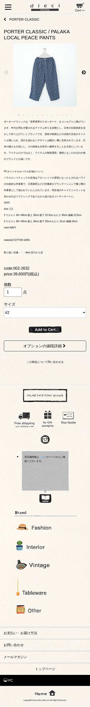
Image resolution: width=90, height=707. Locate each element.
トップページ (45, 669)
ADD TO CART (45, 329)
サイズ (9, 304)
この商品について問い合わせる (45, 361)
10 (62, 114)
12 (71, 114)
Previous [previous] (6, 72)
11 (66, 114)
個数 (8, 285)
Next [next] (84, 72)
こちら (42, 457)
